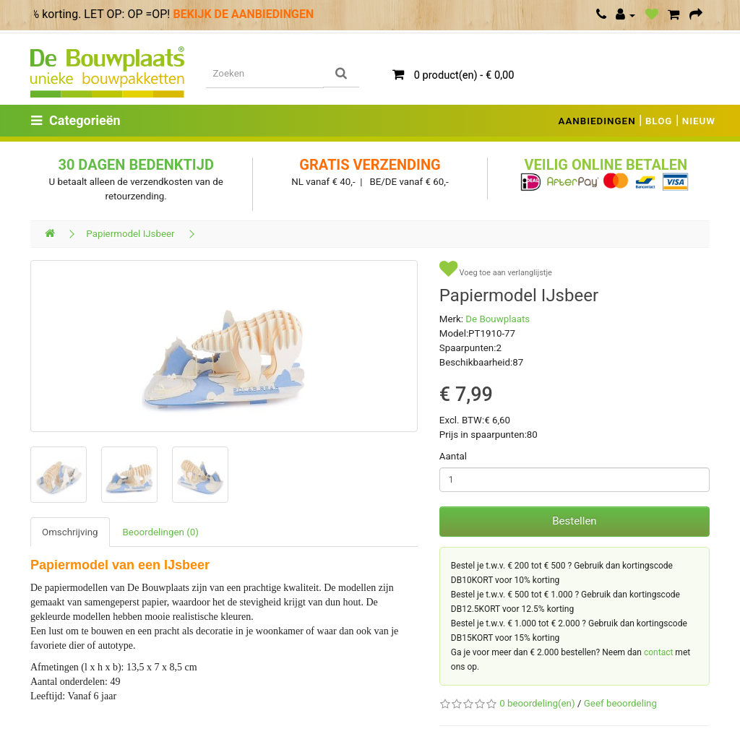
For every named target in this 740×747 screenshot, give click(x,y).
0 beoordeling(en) (537, 703)
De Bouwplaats (497, 319)
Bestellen (574, 520)
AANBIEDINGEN (597, 121)
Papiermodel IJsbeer (130, 233)
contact (658, 652)
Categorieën (76, 120)
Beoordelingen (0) (161, 532)
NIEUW (698, 121)
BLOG (659, 121)
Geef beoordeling (620, 703)
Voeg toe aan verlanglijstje (495, 269)
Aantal (453, 456)
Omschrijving (70, 532)
